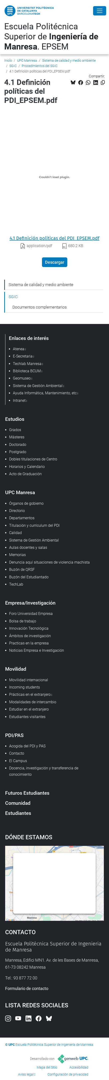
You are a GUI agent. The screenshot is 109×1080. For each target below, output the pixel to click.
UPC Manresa (27, 60)
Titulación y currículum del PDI (34, 525)
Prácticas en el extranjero (30, 694)
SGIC (13, 66)
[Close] (99, 10)
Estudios (14, 419)
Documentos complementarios (39, 307)
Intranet (19, 400)
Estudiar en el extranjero (29, 709)
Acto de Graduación (25, 474)
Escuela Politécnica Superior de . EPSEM (51, 37)
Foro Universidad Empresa (31, 613)
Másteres (16, 437)
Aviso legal (26, 1074)
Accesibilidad (78, 1067)
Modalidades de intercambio (32, 702)
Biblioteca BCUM (27, 371)
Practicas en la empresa (29, 643)
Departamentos (21, 518)
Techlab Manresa (27, 363)
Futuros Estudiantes (27, 793)
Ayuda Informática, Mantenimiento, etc (45, 393)
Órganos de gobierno (26, 503)
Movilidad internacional (28, 680)
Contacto (16, 753)
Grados (15, 430)
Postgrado (17, 452)
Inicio (8, 60)
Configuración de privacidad (68, 1074)
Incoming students (24, 687)
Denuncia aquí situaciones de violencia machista (49, 562)
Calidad (15, 533)
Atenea (18, 349)
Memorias (17, 555)
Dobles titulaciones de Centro (33, 459)
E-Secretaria (23, 356)
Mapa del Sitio (47, 1067)
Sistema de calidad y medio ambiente (69, 60)
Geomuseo (22, 378)
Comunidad (17, 803)
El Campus (18, 761)
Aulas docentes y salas (28, 547)
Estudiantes (18, 813)
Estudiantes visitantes (27, 717)
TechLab (16, 584)
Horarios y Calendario (27, 466)
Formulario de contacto (26, 988)
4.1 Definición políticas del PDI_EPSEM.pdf (54, 238)
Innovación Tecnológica (29, 628)
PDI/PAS (14, 735)
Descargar (54, 262)
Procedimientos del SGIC (39, 66)
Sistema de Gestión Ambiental (34, 540)
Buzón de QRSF (22, 569)
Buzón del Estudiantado (29, 577)
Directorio (17, 510)
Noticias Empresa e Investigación (36, 650)
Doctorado (17, 444)
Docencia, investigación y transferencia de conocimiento (43, 771)
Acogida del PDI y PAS (27, 746)
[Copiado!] (103, 82)
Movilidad (15, 669)
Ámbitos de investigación (30, 636)
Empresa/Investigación (30, 603)
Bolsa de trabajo (22, 621)
